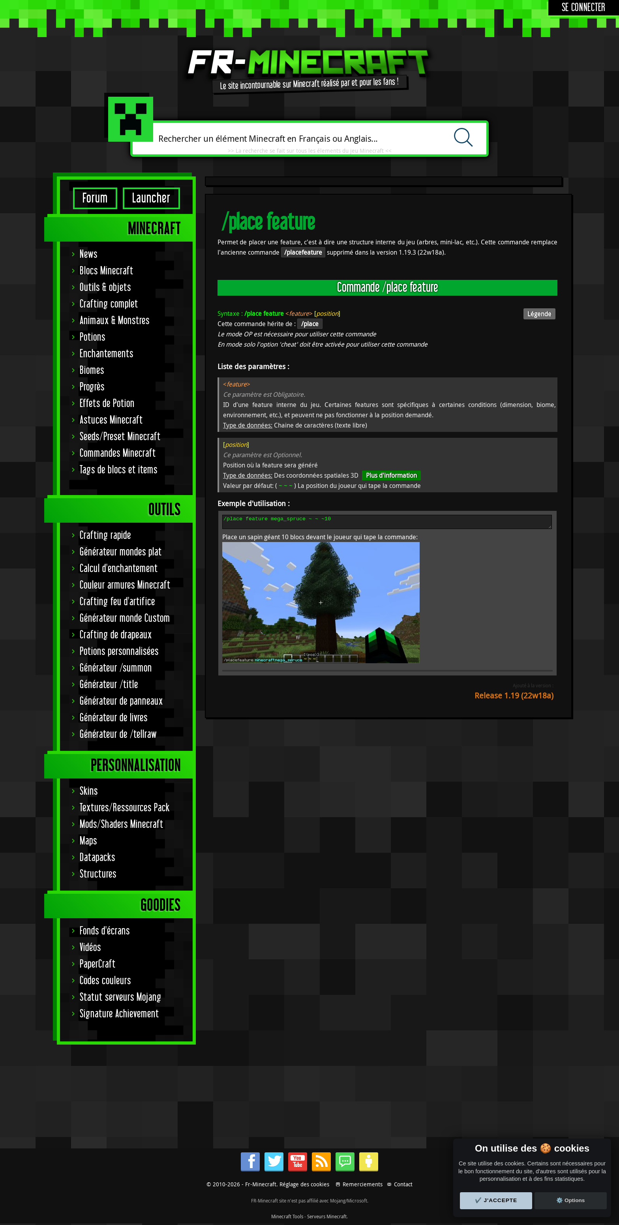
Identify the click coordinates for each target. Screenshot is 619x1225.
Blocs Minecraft (106, 271)
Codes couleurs (105, 981)
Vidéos (90, 947)
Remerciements (363, 1184)
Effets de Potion (107, 403)
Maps (88, 841)
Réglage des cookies (304, 1184)
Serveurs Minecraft (327, 1216)
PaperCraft (98, 964)
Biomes (92, 370)
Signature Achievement (119, 1014)
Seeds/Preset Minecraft (120, 437)
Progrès (92, 387)
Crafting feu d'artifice (117, 602)
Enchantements (106, 354)
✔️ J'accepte (496, 1200)
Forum (95, 198)
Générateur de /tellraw (118, 734)
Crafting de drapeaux (116, 635)
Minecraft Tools (287, 1216)
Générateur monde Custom (125, 618)
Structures (98, 874)
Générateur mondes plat (121, 552)
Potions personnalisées (119, 651)
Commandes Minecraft (118, 453)
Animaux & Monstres (115, 320)
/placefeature (303, 252)
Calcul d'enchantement (119, 568)
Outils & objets (105, 287)
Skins (89, 791)
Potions (92, 337)
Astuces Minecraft (111, 420)
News (89, 254)
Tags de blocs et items (119, 470)
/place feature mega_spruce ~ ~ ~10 (387, 523)
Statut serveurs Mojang (120, 997)
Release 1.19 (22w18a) (514, 697)
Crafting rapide (105, 535)
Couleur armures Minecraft (125, 585)
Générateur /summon (116, 668)
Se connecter (584, 7)
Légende (539, 314)
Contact (403, 1184)
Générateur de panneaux (121, 701)
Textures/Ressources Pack (125, 808)
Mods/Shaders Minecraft (121, 824)
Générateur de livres (114, 718)
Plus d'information (391, 475)
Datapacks (97, 857)
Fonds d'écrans (105, 931)
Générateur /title (109, 684)
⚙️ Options (570, 1200)
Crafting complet (109, 304)
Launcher (151, 198)
